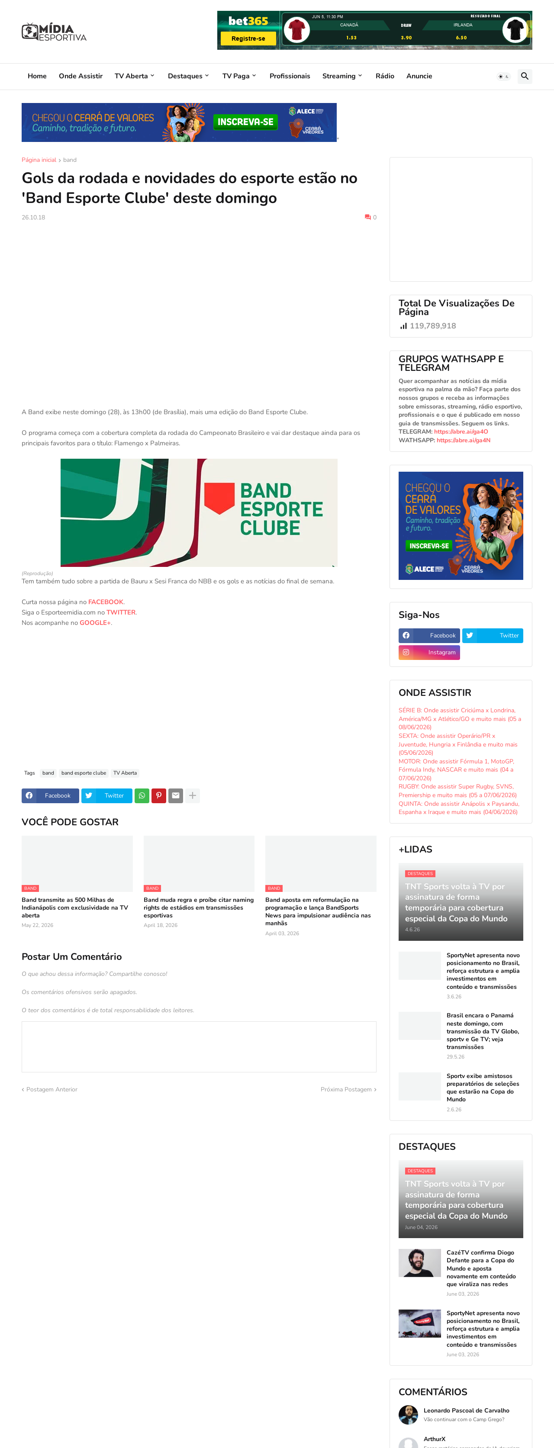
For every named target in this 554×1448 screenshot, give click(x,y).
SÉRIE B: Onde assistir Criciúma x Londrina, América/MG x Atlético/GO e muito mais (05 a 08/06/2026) (460, 718)
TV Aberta (131, 76)
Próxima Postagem (346, 1089)
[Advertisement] (199, 293)
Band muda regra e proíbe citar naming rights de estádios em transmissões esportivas (199, 908)
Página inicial (39, 160)
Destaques (185, 76)
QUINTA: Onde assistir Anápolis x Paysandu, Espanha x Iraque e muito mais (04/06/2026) (459, 808)
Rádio (385, 76)
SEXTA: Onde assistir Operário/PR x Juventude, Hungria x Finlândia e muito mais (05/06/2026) (458, 744)
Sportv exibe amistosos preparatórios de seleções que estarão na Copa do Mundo (483, 1088)
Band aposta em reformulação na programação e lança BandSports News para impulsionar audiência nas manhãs (318, 912)
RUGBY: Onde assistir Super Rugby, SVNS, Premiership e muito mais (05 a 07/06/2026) (458, 790)
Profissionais (290, 76)
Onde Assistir (81, 76)
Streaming (339, 76)
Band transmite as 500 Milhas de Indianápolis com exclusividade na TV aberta (75, 908)
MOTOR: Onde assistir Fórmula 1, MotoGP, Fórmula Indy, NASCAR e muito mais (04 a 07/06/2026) (456, 769)
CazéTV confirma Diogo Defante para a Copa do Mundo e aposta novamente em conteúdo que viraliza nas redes (481, 1268)
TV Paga (236, 76)
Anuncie (419, 76)
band (70, 160)
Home (37, 76)
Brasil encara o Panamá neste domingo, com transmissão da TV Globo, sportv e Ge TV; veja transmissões (483, 1031)
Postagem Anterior (51, 1089)
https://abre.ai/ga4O (461, 432)
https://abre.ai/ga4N (463, 440)
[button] (503, 76)
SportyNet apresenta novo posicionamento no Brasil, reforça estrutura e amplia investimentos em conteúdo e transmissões (483, 971)
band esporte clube (83, 772)
